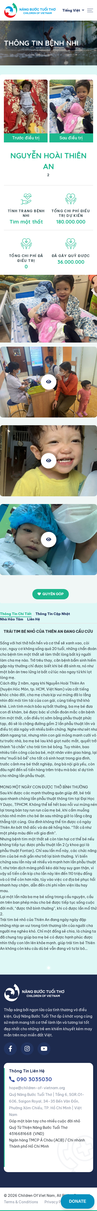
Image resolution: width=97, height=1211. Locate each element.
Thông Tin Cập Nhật (52, 614)
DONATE (77, 1201)
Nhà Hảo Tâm (11, 619)
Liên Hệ (33, 619)
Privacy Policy (57, 1202)
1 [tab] (48, 968)
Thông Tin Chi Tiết (16, 614)
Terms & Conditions (21, 1202)
